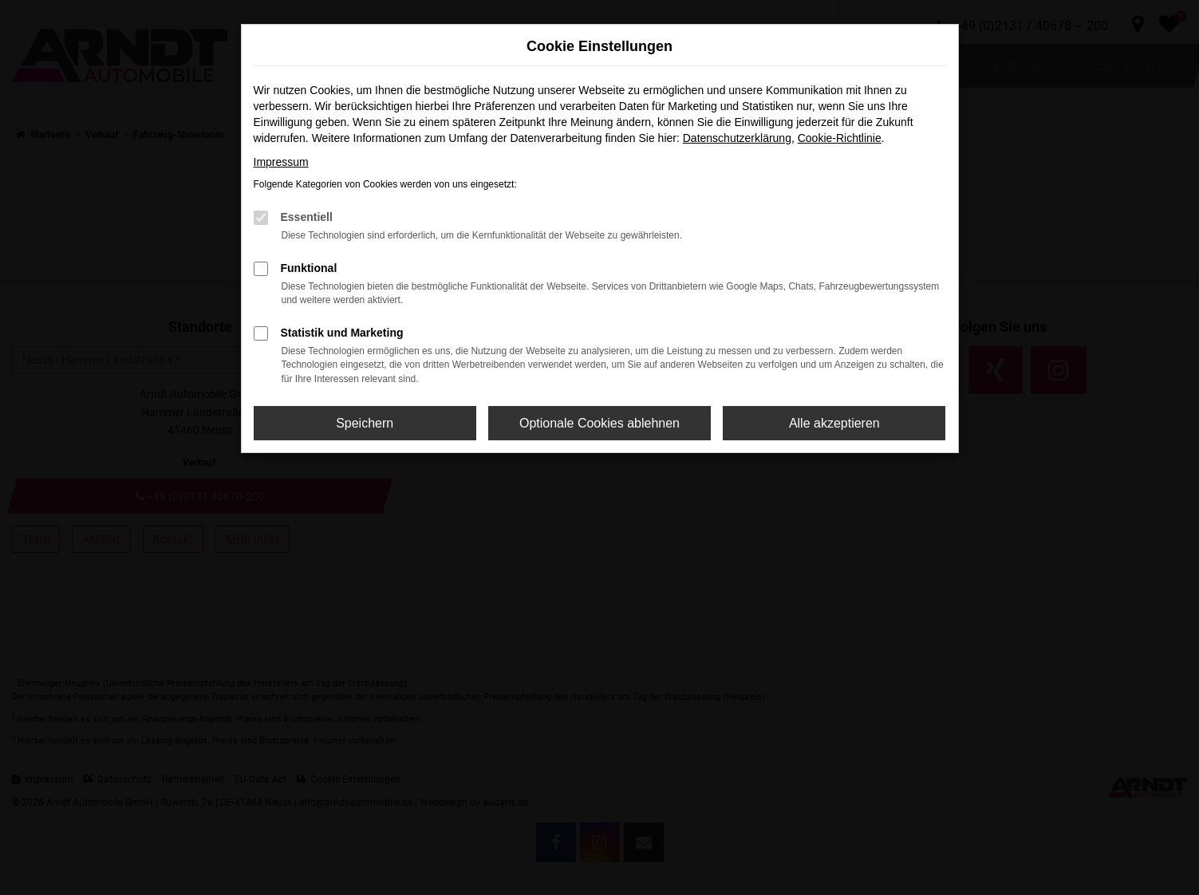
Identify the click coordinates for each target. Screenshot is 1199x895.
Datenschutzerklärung (737, 138)
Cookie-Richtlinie (840, 138)
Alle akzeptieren (834, 423)
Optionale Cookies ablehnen (599, 423)
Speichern (364, 423)
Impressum (281, 162)
